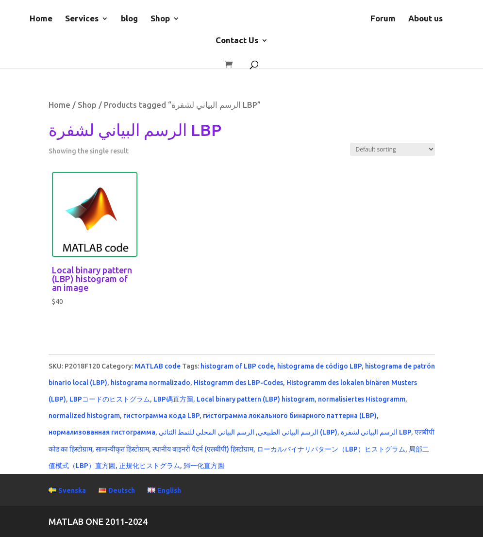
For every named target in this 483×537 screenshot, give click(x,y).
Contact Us (237, 41)
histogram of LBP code (237, 366)
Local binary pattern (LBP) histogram (256, 399)
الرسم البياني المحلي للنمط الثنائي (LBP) (248, 432)
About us (425, 19)
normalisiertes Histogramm (361, 399)
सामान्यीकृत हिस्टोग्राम (122, 449)
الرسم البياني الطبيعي (288, 432)
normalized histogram (84, 416)
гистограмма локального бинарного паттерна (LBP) (290, 416)
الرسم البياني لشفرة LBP (376, 432)
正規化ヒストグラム (149, 466)
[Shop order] (392, 149)
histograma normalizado (150, 382)
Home (41, 19)
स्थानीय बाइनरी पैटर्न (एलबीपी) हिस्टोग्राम (202, 449)
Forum (383, 19)
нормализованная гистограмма (102, 432)
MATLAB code (157, 366)
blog (129, 19)
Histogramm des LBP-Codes (238, 382)
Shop (160, 19)
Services (82, 19)
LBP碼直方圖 (173, 399)
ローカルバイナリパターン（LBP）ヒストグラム (331, 449)
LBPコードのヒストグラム (109, 399)
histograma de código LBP (319, 366)
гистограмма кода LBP (161, 416)
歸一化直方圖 (203, 466)
